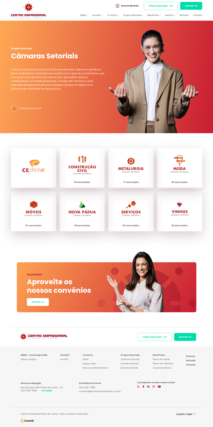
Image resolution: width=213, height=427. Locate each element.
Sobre (86, 359)
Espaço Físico (89, 363)
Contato (197, 15)
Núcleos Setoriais (129, 367)
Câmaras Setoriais (130, 359)
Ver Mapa (46, 390)
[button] (86, 15)
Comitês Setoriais (130, 363)
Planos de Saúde (161, 359)
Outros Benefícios (162, 367)
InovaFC (64, 359)
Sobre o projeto (28, 359)
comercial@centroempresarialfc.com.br (100, 391)
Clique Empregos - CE (161, 5)
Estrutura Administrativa (95, 367)
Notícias (184, 15)
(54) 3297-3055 (29, 390)
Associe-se (191, 5)
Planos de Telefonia (163, 363)
